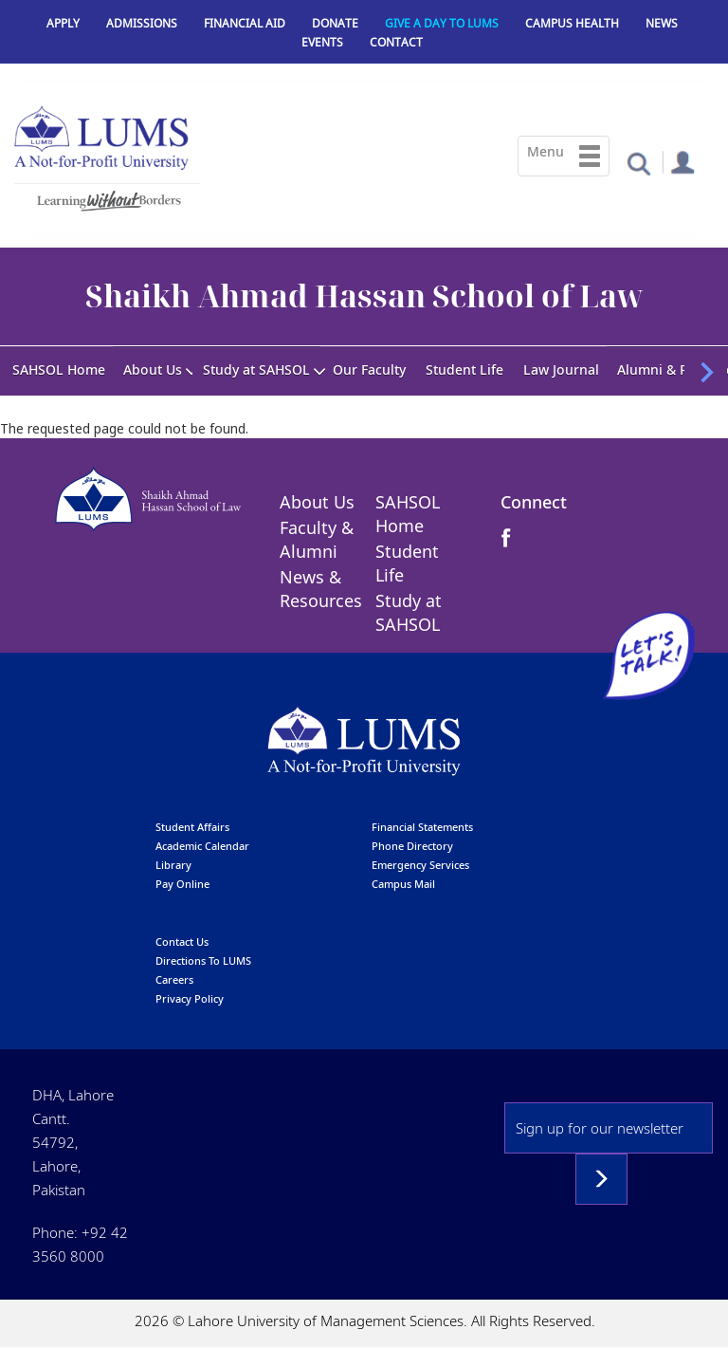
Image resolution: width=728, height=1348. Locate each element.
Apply (63, 23)
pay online (182, 884)
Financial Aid (244, 23)
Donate (335, 23)
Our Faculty (369, 369)
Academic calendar (202, 846)
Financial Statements (422, 827)
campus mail (403, 884)
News (662, 23)
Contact (396, 42)
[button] (638, 162)
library (173, 865)
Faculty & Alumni (317, 539)
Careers (174, 979)
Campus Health (572, 23)
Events (322, 42)
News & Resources (321, 588)
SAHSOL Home (58, 369)
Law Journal (561, 369)
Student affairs (192, 827)
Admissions (141, 23)
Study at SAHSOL (256, 369)
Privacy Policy (189, 998)
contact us (182, 941)
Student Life (464, 369)
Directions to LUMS (203, 960)
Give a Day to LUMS (442, 23)
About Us (152, 369)
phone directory (412, 846)
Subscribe (601, 1179)
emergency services (420, 865)
